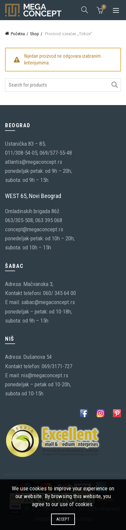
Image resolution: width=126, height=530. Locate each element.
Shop (34, 33)
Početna (18, 33)
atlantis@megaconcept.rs (33, 161)
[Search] (84, 10)
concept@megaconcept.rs (34, 229)
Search (114, 85)
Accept (63, 519)
